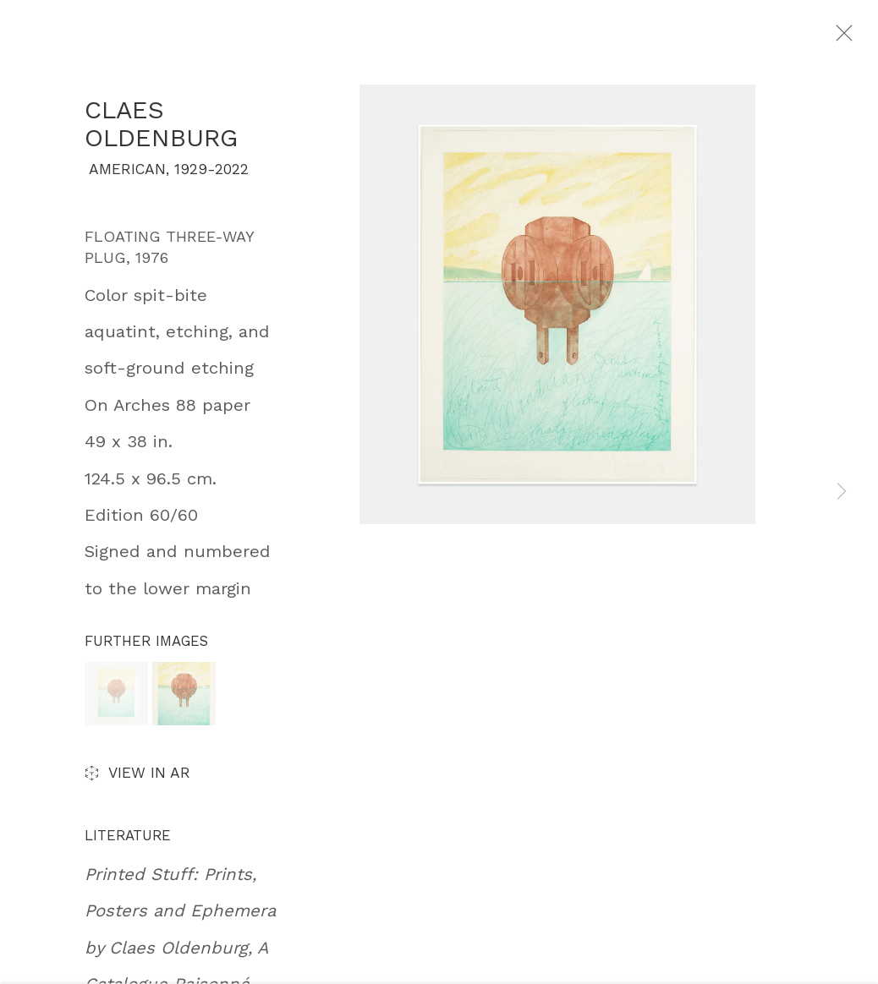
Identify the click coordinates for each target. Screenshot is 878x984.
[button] (116, 703)
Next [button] (841, 492)
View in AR (137, 785)
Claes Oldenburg (161, 134)
